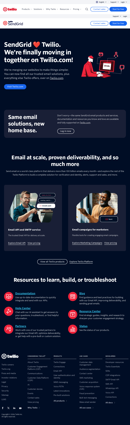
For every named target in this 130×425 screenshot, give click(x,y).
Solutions (39, 9)
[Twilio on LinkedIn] (15, 408)
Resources (65, 9)
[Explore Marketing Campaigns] (87, 243)
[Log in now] (65, 131)
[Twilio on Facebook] (3, 408)
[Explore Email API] (17, 243)
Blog (82, 293)
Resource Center (90, 311)
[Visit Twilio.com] (15, 86)
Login (124, 2)
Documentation (25, 293)
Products (27, 9)
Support (114, 2)
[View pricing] (34, 243)
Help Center (23, 308)
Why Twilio (52, 9)
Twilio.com (56, 78)
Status (83, 326)
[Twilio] (10, 9)
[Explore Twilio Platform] (81, 262)
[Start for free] (118, 9)
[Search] (86, 9)
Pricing (77, 9)
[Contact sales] (99, 9)
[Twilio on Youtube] (21, 408)
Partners (20, 326)
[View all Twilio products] (52, 261)
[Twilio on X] (9, 408)
